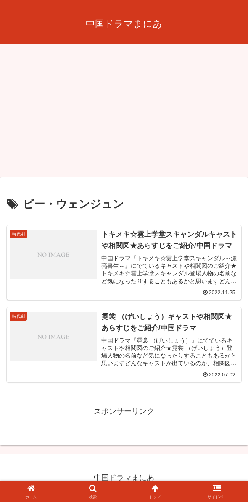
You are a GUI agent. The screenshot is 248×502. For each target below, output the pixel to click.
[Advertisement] (124, 113)
